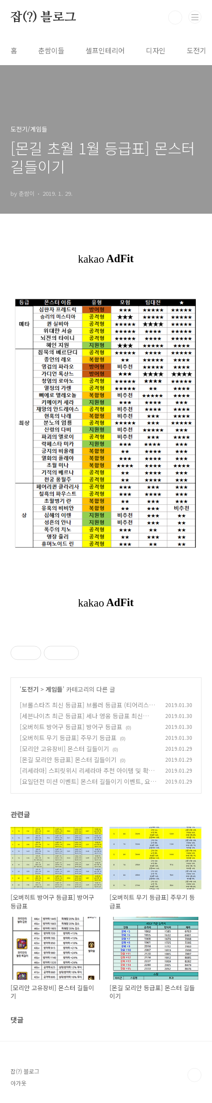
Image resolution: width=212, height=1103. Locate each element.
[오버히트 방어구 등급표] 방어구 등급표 (71, 726)
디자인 (156, 50)
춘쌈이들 (51, 50)
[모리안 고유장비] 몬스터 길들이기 (64, 748)
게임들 (54, 689)
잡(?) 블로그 (43, 17)
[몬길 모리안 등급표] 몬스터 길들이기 (68, 759)
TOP (194, 1075)
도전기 (196, 50)
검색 (175, 17)
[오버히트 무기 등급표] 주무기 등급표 (68, 737)
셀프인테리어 (105, 50)
